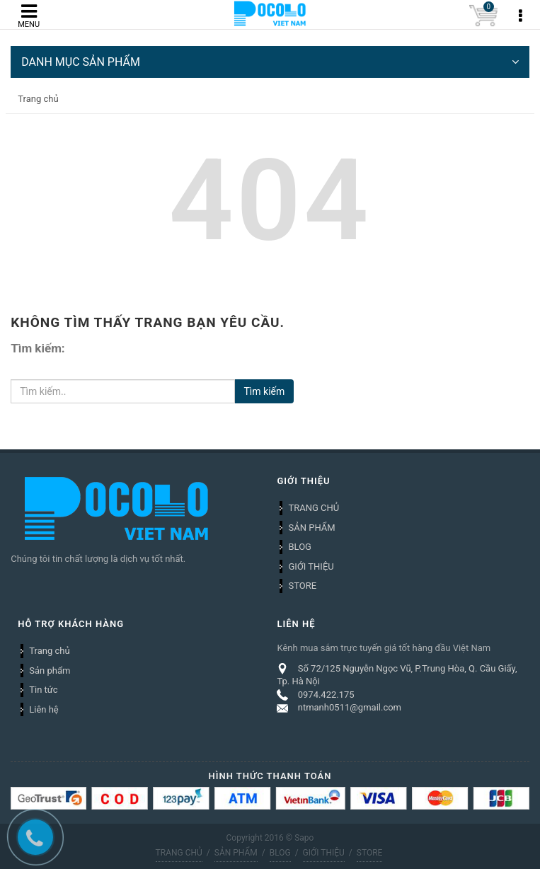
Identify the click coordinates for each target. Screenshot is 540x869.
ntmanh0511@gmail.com (349, 707)
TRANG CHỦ (313, 507)
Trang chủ (38, 98)
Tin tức (43, 689)
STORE (302, 585)
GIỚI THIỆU (310, 566)
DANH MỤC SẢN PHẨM (269, 62)
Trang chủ (49, 650)
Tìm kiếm (264, 391)
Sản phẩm (49, 670)
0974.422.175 (326, 694)
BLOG (299, 546)
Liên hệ (44, 709)
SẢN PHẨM (311, 527)
